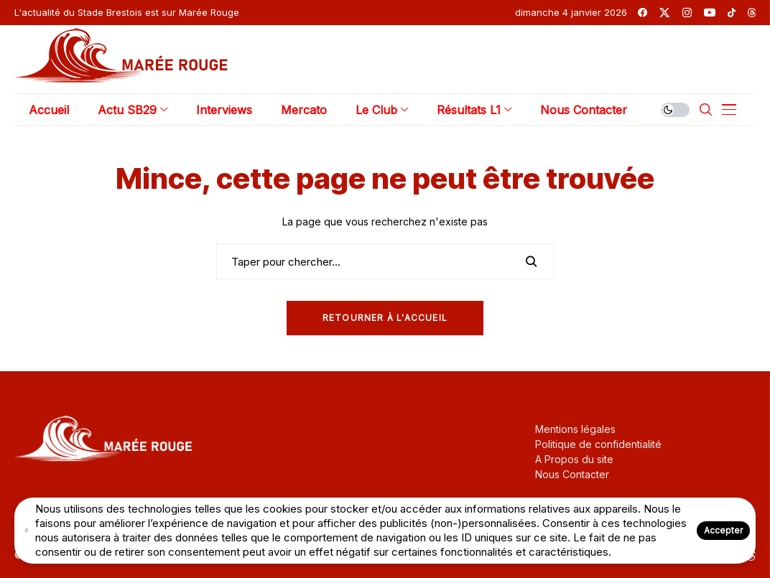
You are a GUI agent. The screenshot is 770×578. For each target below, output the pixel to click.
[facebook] (642, 12)
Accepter (723, 530)
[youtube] (709, 13)
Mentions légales (575, 429)
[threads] (752, 12)
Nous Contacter (572, 474)
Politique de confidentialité (598, 444)
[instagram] (687, 12)
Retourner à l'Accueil (385, 317)
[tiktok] (732, 12)
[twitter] (664, 12)
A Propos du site (574, 459)
